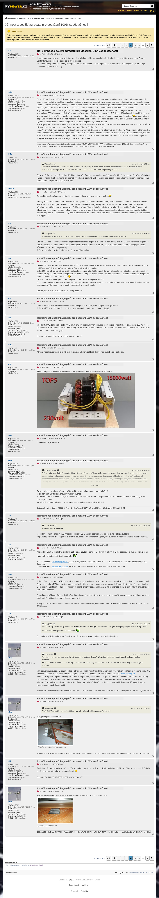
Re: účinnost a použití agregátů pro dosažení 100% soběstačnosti (77, 50)
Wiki (146, 10)
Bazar (137, 10)
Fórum (121, 10)
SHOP (129, 10)
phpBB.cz (85, 885)
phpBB (72, 880)
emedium (11, 189)
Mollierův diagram (127, 674)
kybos (10, 658)
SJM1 (10, 154)
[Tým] (125, 872)
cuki (46, 234)
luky (9, 545)
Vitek (9, 50)
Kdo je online (11, 862)
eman (10, 574)
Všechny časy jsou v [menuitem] (141, 873)
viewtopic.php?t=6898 (60, 566)
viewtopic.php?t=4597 (60, 562)
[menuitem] (43, 18)
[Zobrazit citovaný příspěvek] (54, 164)
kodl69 (10, 92)
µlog (152, 10)
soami (10, 435)
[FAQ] (118, 872)
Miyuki (10, 460)
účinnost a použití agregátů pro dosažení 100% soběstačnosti (46, 24)
